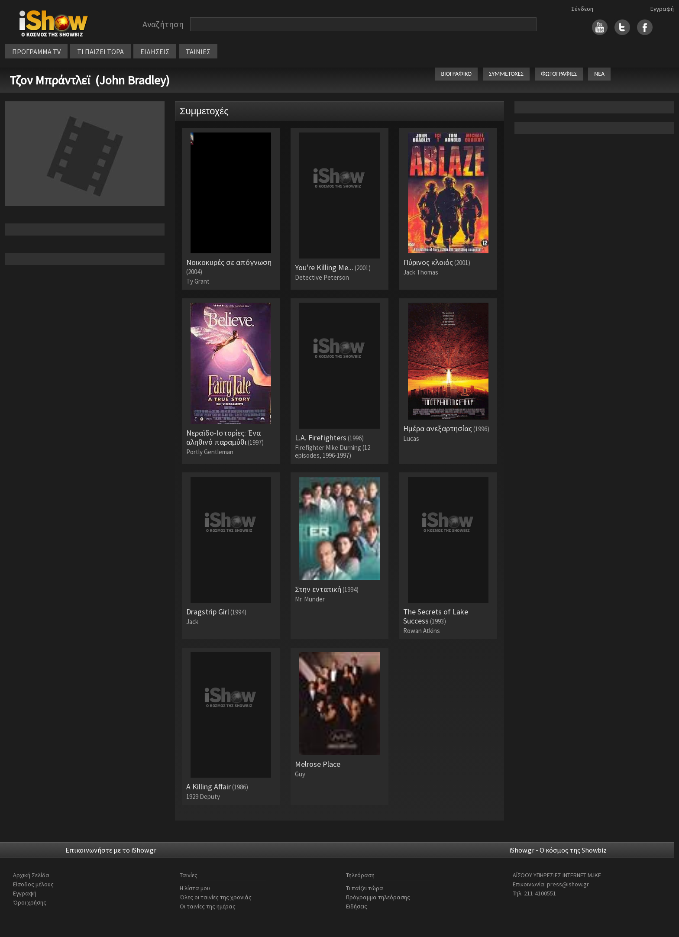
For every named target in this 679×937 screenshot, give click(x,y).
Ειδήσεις (356, 906)
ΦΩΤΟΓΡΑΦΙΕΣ (559, 74)
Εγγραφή (662, 9)
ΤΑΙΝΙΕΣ (198, 51)
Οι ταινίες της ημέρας (208, 906)
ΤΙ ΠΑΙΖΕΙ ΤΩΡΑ (100, 51)
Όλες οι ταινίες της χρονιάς (216, 897)
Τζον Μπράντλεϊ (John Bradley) (90, 80)
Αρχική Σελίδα (31, 875)
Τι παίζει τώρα (364, 888)
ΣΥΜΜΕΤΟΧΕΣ (506, 74)
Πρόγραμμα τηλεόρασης (378, 897)
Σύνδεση (582, 9)
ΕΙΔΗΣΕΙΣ (154, 51)
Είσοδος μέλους (33, 884)
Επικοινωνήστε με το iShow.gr (110, 850)
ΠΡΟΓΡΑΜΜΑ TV (36, 51)
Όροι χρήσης (29, 902)
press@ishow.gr (568, 884)
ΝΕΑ (599, 74)
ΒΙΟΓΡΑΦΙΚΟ (456, 74)
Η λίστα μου (195, 888)
